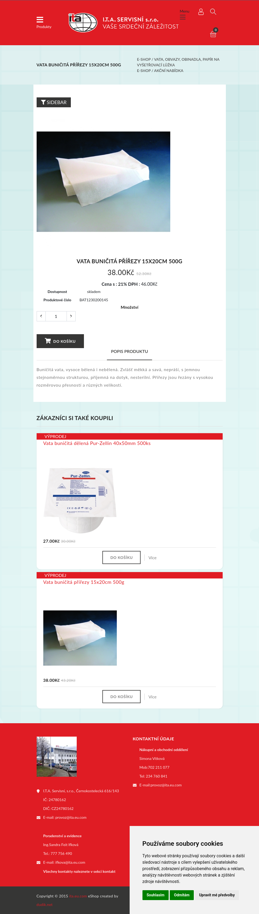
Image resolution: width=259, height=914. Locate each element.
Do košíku (60, 341)
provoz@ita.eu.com (70, 818)
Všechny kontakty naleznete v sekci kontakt (79, 871)
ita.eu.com (78, 895)
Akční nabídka (168, 70)
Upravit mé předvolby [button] (217, 895)
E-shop (144, 59)
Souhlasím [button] (156, 895)
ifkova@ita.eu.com (70, 862)
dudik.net (45, 904)
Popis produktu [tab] (129, 351)
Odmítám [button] (182, 895)
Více (153, 557)
